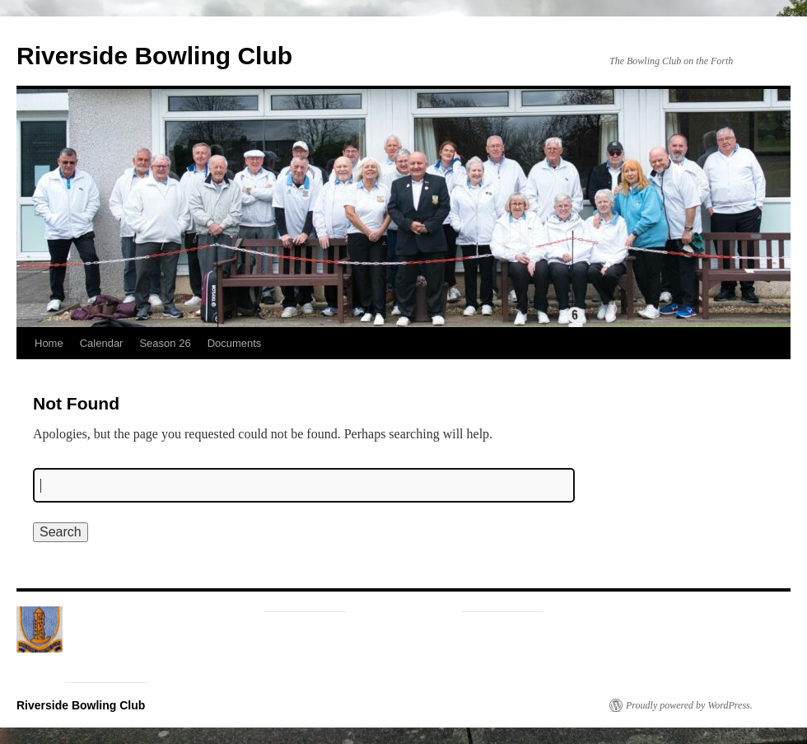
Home (49, 343)
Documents (235, 343)
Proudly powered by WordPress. (689, 705)
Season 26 (164, 343)
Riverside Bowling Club (154, 55)
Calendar (102, 343)
